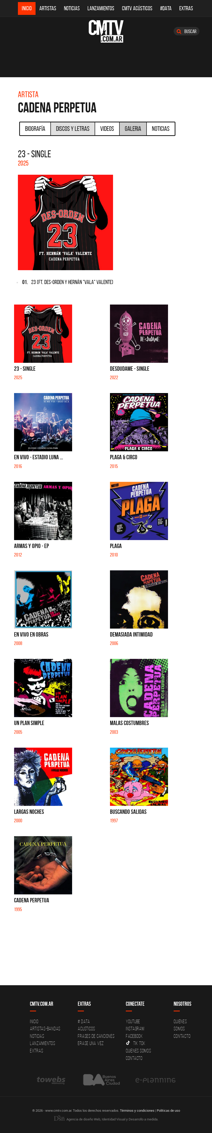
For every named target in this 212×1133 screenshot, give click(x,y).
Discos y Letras (73, 128)
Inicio (27, 8)
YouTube (133, 1021)
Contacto (134, 1058)
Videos (107, 128)
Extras (186, 8)
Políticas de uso (168, 1110)
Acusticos (86, 1028)
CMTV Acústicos (137, 8)
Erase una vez (91, 1043)
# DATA (84, 1021)
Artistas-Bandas (45, 1028)
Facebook (134, 1036)
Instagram (135, 1028)
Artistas (47, 8)
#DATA (166, 8)
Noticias (72, 8)
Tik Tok (136, 1043)
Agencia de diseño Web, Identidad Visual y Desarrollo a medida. (106, 1119)
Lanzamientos (100, 8)
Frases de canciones (96, 1036)
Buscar (186, 31)
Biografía (35, 128)
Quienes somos (138, 1050)
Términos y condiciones (137, 1110)
